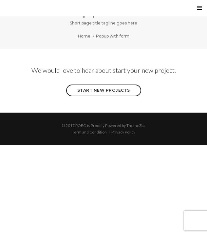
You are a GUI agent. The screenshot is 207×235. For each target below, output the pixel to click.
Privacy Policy (123, 132)
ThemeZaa (135, 125)
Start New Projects (103, 90)
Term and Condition (89, 132)
